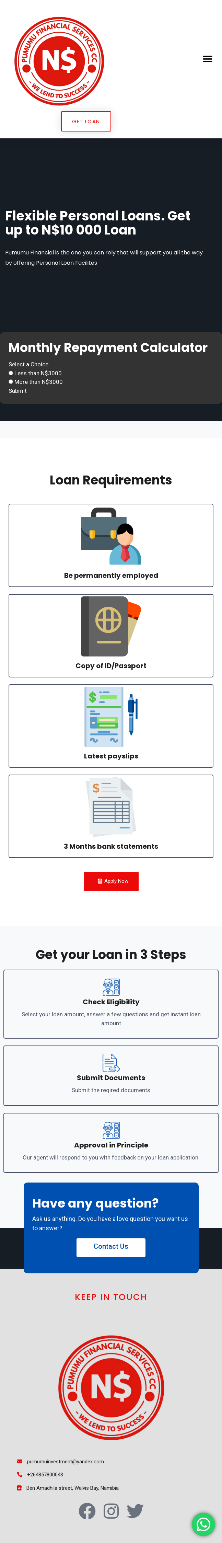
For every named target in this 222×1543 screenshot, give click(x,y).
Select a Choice (28, 364)
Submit (18, 390)
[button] (207, 59)
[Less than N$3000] (11, 373)
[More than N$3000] (11, 381)
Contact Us (111, 1247)
